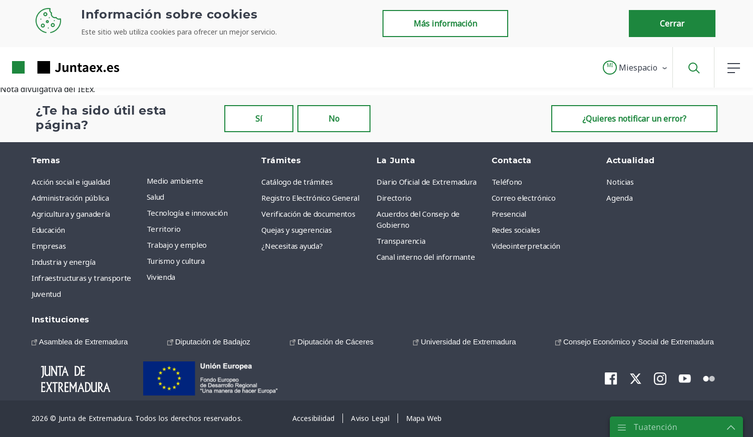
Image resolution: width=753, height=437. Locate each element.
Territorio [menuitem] (164, 229)
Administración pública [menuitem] (70, 198)
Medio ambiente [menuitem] (175, 181)
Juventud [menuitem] (46, 294)
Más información (445, 23)
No (333, 118)
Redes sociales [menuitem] (516, 230)
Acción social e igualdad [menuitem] (71, 182)
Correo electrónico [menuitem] (524, 198)
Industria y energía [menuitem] (63, 262)
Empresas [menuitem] (49, 246)
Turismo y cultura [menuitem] (176, 261)
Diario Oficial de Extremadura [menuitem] (426, 182)
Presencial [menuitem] (509, 214)
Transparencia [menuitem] (400, 241)
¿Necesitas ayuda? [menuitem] (291, 246)
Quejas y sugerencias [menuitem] (296, 230)
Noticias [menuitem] (619, 182)
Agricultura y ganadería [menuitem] (71, 214)
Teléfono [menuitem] (507, 182)
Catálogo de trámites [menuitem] (296, 182)
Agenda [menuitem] (619, 198)
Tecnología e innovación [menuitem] (187, 213)
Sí (258, 118)
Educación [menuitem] (48, 230)
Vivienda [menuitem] (161, 277)
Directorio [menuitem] (394, 198)
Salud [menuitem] (155, 197)
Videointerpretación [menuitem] (526, 246)
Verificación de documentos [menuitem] (308, 214)
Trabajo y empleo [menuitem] (177, 245)
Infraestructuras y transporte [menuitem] (81, 278)
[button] (635, 68)
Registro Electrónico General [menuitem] (310, 198)
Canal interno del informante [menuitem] (425, 257)
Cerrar (672, 23)
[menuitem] (80, 341)
